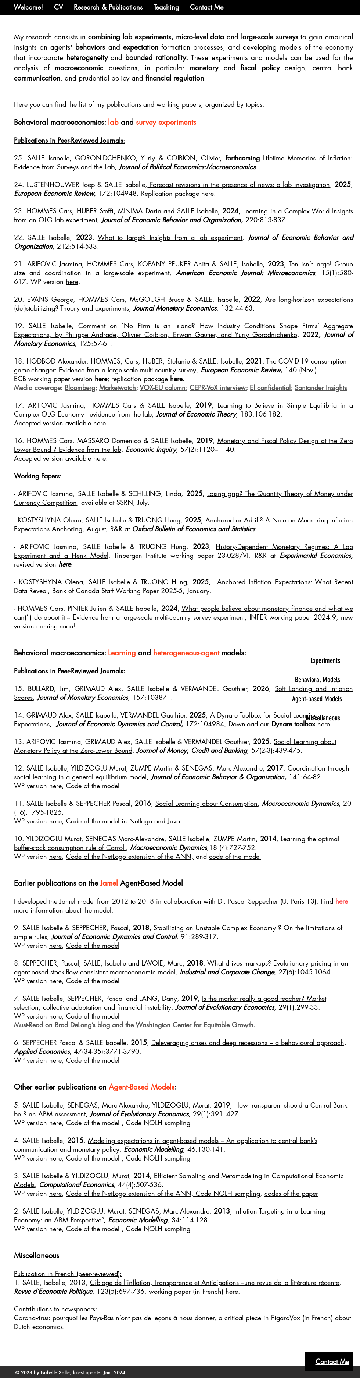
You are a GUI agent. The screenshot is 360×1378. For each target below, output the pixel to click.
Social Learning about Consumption (206, 803)
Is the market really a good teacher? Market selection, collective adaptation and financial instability (170, 1003)
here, (57, 820)
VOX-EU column (163, 387)
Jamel (109, 883)
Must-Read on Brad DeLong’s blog (62, 1024)
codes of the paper (291, 1193)
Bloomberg (80, 387)
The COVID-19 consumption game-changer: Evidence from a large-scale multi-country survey (180, 365)
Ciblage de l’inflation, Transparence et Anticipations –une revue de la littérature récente (214, 1282)
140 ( (293, 369)
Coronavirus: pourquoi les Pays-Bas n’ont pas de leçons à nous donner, (115, 1317)
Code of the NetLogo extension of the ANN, (130, 856)
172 (104, 193)
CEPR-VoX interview (218, 387)
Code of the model (92, 785)
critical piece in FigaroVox (261, 1317)
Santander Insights (321, 387)
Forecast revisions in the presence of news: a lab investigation (238, 184)
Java (174, 820)
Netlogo (140, 820)
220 (251, 219)
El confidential (270, 387)
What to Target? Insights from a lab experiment (170, 237)
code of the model (235, 856)
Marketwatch (117, 387)
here (207, 193)
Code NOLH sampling (158, 1122)
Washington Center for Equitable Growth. (196, 1024)
